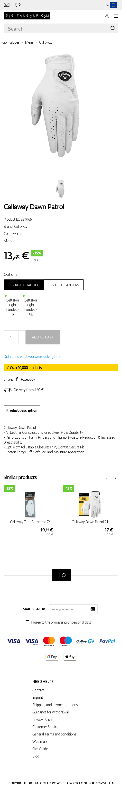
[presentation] (107, 477)
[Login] (107, 16)
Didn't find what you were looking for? (32, 356)
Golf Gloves (10, 42)
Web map (39, 741)
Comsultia (105, 783)
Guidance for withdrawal (50, 712)
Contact (38, 690)
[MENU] (116, 16)
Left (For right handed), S (12, 307)
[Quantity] (15, 337)
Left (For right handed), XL (30, 307)
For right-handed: (24, 285)
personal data (81, 622)
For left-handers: (64, 285)
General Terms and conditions (54, 734)
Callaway (45, 42)
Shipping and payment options (55, 704)
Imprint (37, 697)
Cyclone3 (81, 783)
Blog (35, 756)
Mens (29, 42)
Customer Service (45, 726)
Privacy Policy (42, 719)
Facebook (28, 379)
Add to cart (43, 337)
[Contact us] (7, 5)
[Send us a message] (18, 5)
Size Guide (40, 748)
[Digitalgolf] (61, 575)
